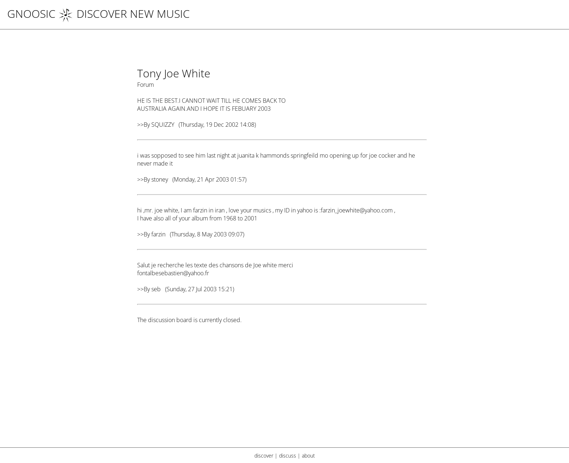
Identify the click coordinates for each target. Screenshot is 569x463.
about (308, 455)
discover (263, 455)
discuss (287, 455)
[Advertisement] (282, 390)
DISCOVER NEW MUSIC (124, 13)
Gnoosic (31, 13)
